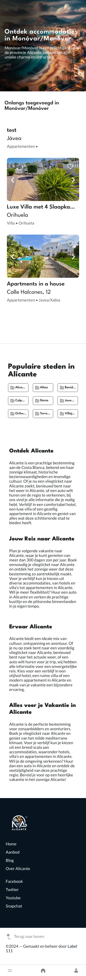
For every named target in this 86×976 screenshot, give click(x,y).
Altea (44, 387)
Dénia (44, 400)
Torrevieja (47, 413)
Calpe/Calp (23, 400)
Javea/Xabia (74, 400)
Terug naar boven (25, 936)
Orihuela (21, 413)
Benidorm (72, 387)
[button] (10, 970)
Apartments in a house (36, 284)
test (12, 130)
